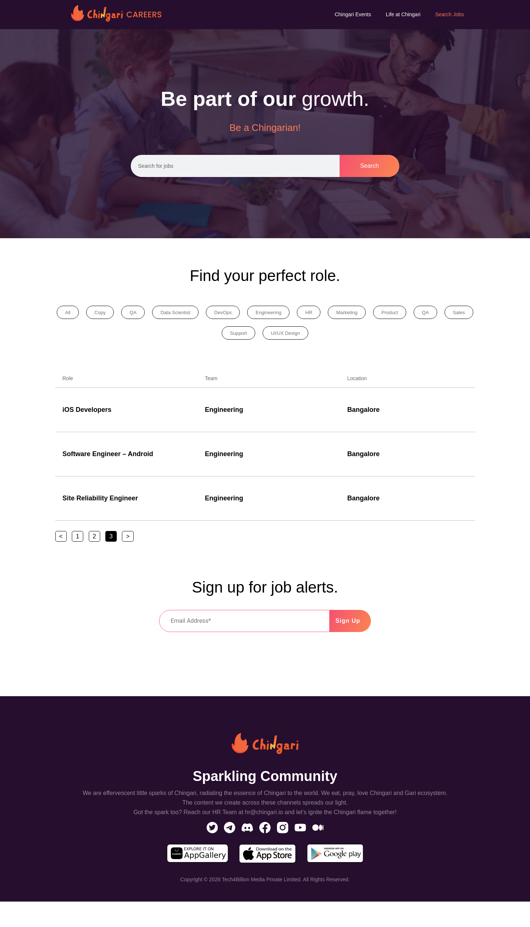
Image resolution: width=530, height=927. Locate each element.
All (71, 313)
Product (452, 313)
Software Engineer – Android (108, 458)
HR (357, 313)
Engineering (309, 313)
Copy (111, 313)
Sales (228, 336)
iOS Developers (87, 414)
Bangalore (363, 414)
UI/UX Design (329, 336)
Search (369, 166)
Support (275, 336)
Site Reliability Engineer (100, 502)
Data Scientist (200, 313)
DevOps (255, 313)
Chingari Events (353, 14)
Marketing (402, 313)
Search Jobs (449, 14)
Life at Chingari (403, 14)
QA (150, 313)
